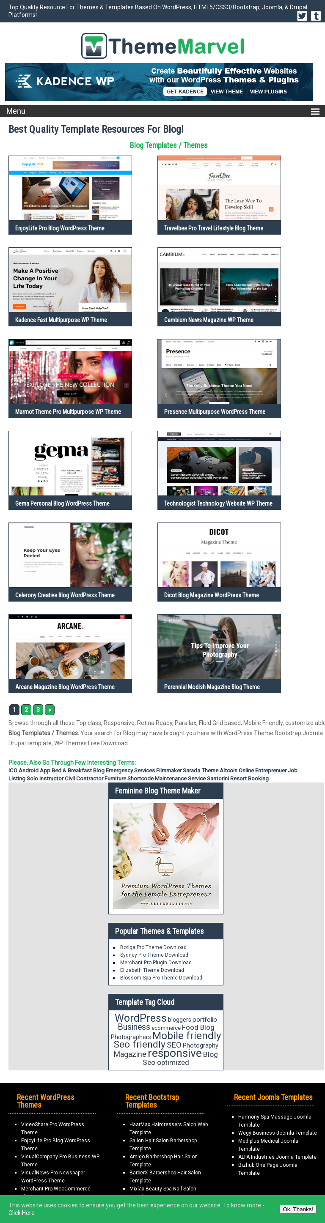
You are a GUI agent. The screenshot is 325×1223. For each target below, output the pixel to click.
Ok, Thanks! (298, 1209)
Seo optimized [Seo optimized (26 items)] (166, 1062)
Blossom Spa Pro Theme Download (161, 978)
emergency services (130, 770)
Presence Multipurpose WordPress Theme (214, 411)
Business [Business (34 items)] (134, 1027)
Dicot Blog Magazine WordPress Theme (211, 595)
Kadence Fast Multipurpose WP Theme (61, 320)
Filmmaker (169, 770)
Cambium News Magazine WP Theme (208, 320)
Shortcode (140, 778)
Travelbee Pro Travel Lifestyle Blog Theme (213, 228)
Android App (34, 770)
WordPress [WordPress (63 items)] (141, 1018)
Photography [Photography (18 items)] (200, 1045)
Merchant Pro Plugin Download (156, 963)
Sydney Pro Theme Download (154, 955)
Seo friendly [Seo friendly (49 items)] (139, 1044)
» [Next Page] (49, 709)
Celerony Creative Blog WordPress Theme (65, 595)
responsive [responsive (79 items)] (175, 1053)
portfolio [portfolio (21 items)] (205, 1019)
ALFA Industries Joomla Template (277, 1157)
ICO (12, 770)
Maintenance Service (180, 778)
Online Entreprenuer (262, 770)
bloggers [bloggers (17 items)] (179, 1019)
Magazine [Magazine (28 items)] (130, 1054)
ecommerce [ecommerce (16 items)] (166, 1028)
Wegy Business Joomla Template (277, 1133)
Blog (99, 770)
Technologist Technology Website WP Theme (218, 503)
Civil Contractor (84, 778)
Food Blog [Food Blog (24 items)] (198, 1027)
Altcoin (228, 770)
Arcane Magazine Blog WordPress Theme (65, 687)
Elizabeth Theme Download (152, 970)
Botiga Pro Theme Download (153, 947)
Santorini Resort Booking (238, 778)
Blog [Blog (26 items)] (210, 1054)
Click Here (21, 1212)
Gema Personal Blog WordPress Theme (62, 503)
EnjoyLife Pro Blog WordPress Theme (60, 228)
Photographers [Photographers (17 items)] (131, 1037)
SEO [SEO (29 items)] (174, 1044)
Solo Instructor (45, 778)
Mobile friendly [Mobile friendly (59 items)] (186, 1035)
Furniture (115, 778)
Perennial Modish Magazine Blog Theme (212, 687)
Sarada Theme (200, 770)
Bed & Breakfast (72, 770)
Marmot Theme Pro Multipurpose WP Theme (68, 411)
